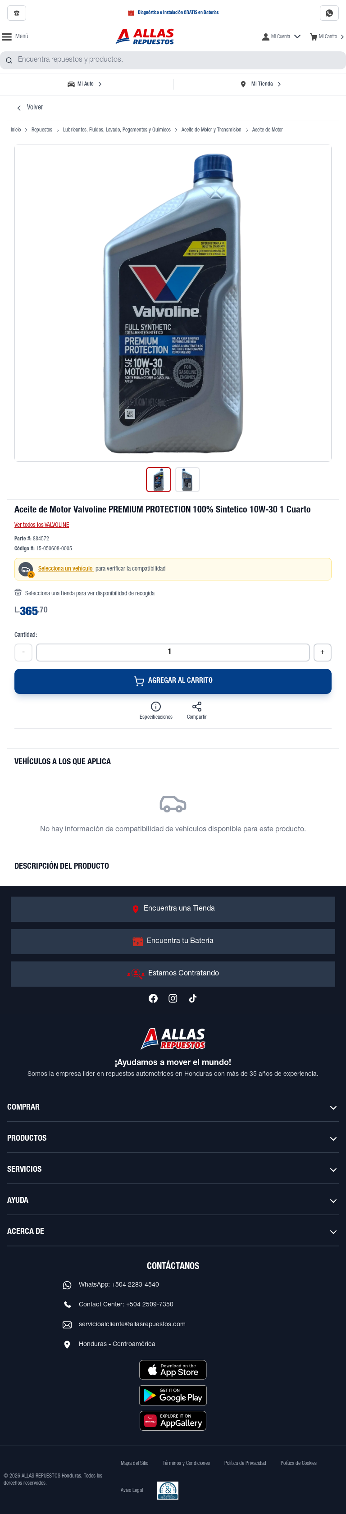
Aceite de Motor (267, 130)
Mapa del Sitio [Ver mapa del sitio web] (134, 1463)
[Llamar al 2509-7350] (16, 13)
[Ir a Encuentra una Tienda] (173, 909)
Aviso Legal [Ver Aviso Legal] (132, 1490)
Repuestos (42, 130)
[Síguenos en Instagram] (173, 998)
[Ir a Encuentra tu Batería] (173, 941)
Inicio (16, 130)
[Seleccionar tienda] (260, 84)
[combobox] (173, 60)
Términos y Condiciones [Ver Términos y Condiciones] (186, 1463)
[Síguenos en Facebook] (153, 998)
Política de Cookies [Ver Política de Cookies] (299, 1463)
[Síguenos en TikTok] (192, 998)
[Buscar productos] (9, 60)
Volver (28, 108)
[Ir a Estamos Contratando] (173, 974)
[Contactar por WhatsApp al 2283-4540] (329, 13)
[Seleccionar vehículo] (85, 84)
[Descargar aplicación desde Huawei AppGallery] (173, 1421)
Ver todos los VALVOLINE (41, 525)
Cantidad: (25, 635)
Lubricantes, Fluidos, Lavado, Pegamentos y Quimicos (117, 130)
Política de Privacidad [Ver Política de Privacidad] (245, 1463)
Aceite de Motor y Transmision (211, 130)
